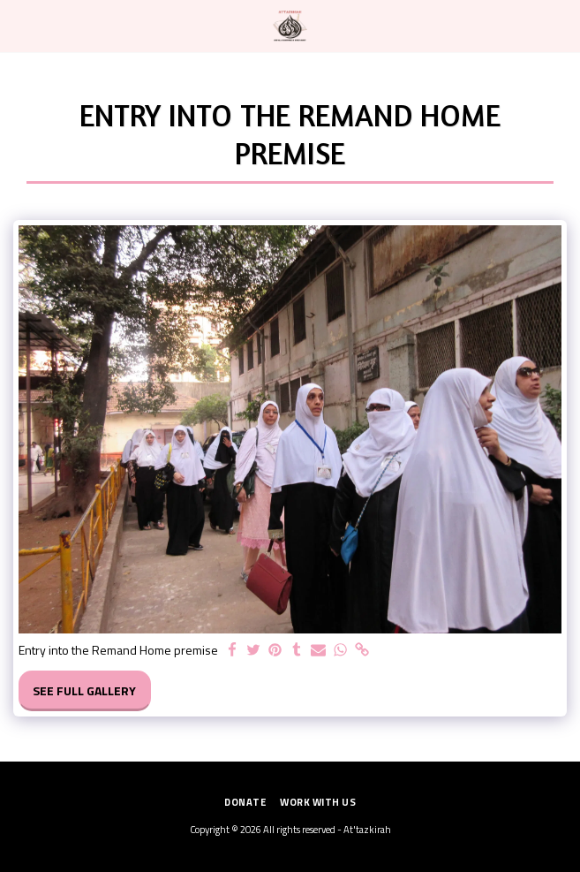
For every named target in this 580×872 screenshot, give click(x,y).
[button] (19, 25)
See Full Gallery (84, 690)
